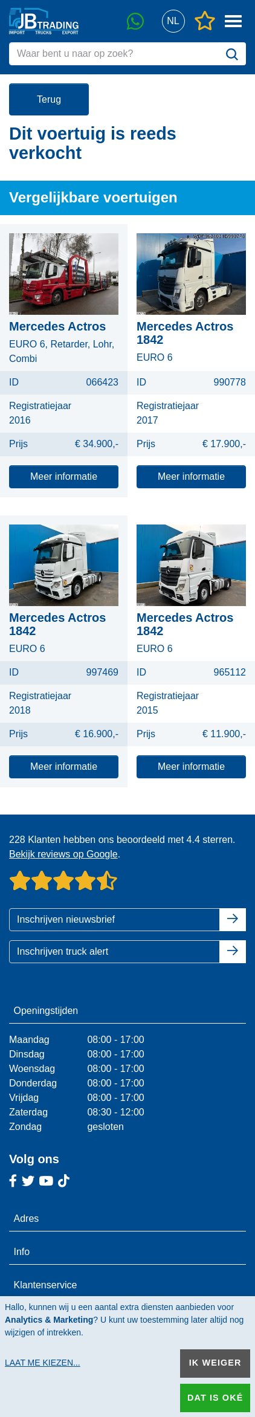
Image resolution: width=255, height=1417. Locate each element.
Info (22, 1252)
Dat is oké (215, 1397)
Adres (26, 1218)
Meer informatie (63, 476)
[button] (173, 21)
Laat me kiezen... (42, 1362)
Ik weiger (215, 1362)
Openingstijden (46, 1010)
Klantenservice (45, 1285)
